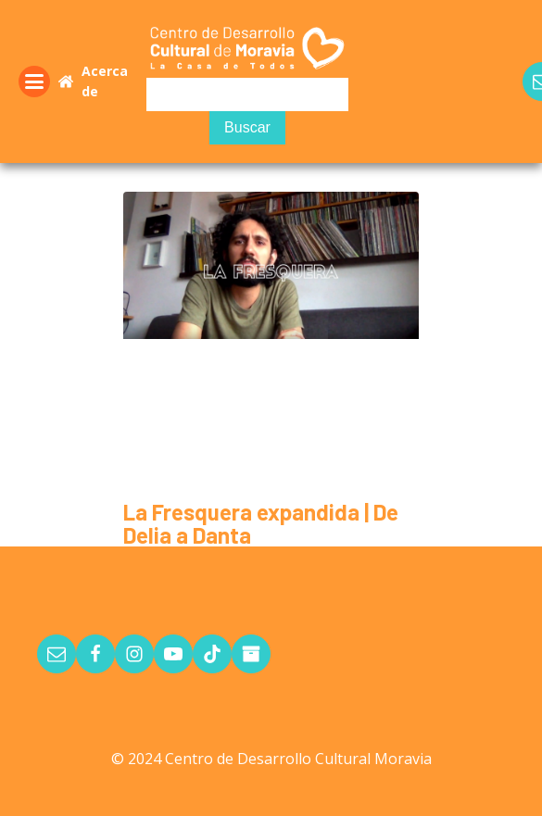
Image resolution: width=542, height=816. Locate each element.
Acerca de (105, 81)
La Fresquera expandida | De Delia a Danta (260, 523)
